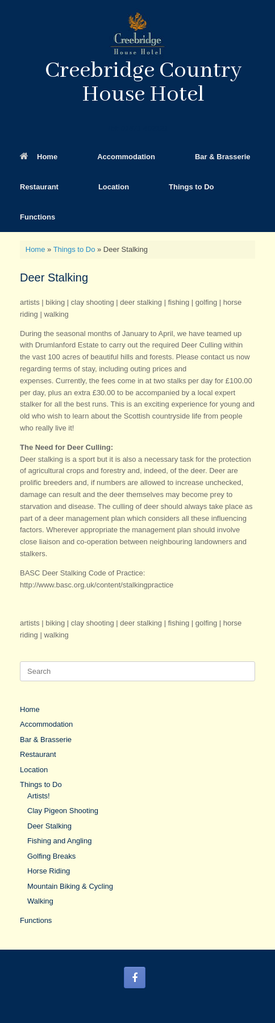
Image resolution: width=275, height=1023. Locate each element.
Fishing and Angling (59, 840)
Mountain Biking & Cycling (70, 886)
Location (113, 187)
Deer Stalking (49, 826)
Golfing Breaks (51, 856)
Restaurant (39, 187)
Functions (37, 217)
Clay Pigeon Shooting (62, 810)
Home (38, 156)
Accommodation (126, 156)
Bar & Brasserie (223, 156)
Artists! (38, 796)
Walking (40, 901)
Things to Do (191, 187)
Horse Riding (48, 871)
